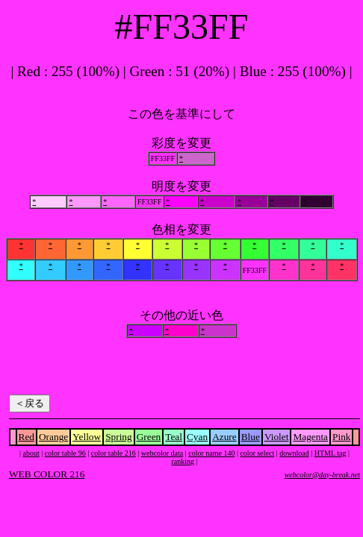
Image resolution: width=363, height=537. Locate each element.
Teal (173, 436)
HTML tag (330, 453)
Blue (250, 436)
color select (257, 453)
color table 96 (65, 453)
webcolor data (162, 453)
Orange (53, 436)
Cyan (197, 436)
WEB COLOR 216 (46, 474)
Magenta (310, 436)
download (293, 453)
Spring (118, 436)
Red (26, 436)
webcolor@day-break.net (322, 475)
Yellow (86, 436)
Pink (341, 436)
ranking (182, 461)
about (31, 453)
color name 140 (211, 453)
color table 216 (113, 453)
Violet (276, 436)
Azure (224, 436)
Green (149, 436)
